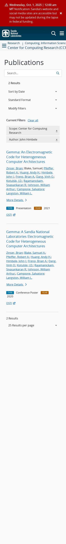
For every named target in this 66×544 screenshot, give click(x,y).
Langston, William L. (19, 193)
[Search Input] (33, 73)
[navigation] (33, 325)
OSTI (11, 214)
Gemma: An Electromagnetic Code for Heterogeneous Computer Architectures (29, 157)
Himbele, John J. (16, 261)
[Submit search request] (58, 73)
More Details (16, 200)
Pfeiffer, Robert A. (17, 257)
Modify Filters (21, 108)
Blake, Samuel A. (34, 253)
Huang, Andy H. (30, 172)
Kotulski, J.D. (14, 181)
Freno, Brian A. (25, 177)
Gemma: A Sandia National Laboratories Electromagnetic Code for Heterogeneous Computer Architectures (30, 239)
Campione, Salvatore (30, 189)
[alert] (33, 13)
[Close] (61, 13)
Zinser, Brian (14, 168)
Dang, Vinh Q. (45, 177)
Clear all (33, 120)
